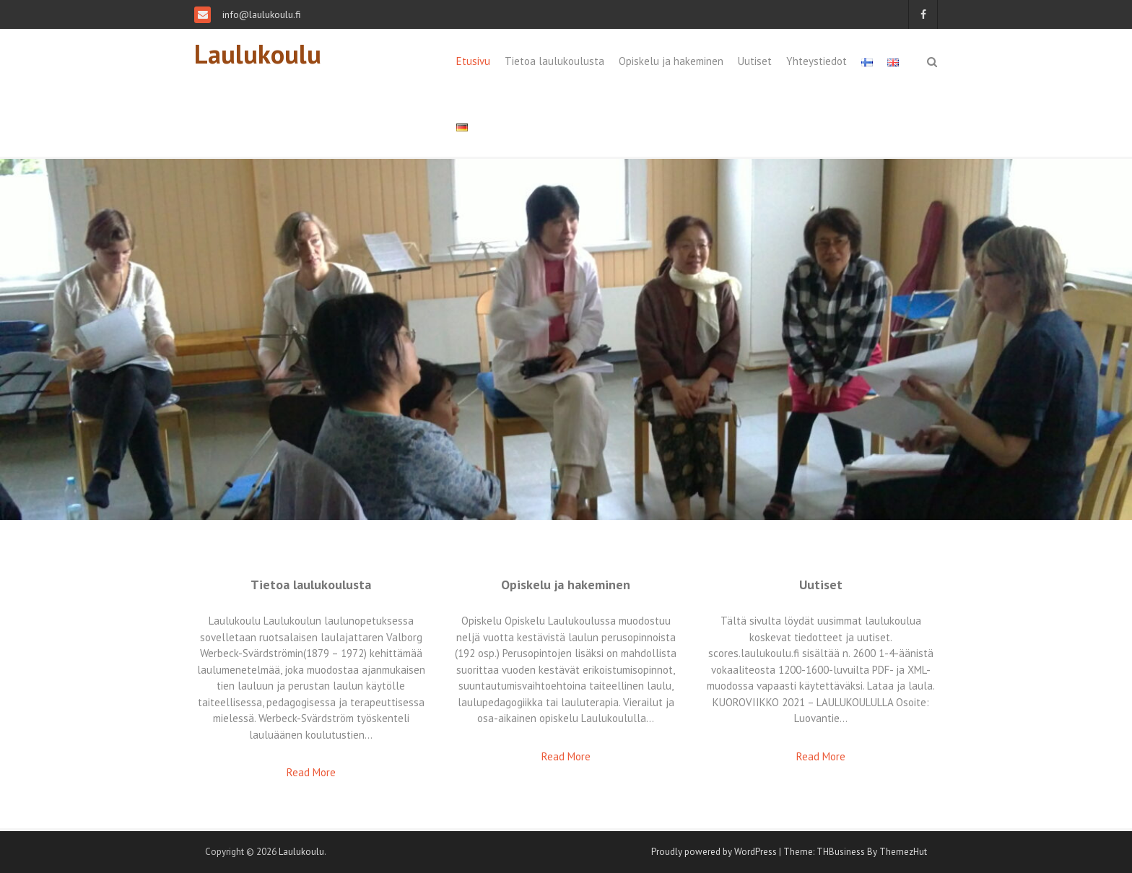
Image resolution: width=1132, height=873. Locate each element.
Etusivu (473, 61)
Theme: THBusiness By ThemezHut (855, 852)
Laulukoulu (257, 54)
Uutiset (755, 61)
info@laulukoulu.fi (260, 14)
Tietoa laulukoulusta (554, 61)
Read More (311, 772)
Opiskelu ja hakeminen (671, 61)
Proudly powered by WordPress (714, 852)
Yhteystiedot (816, 61)
